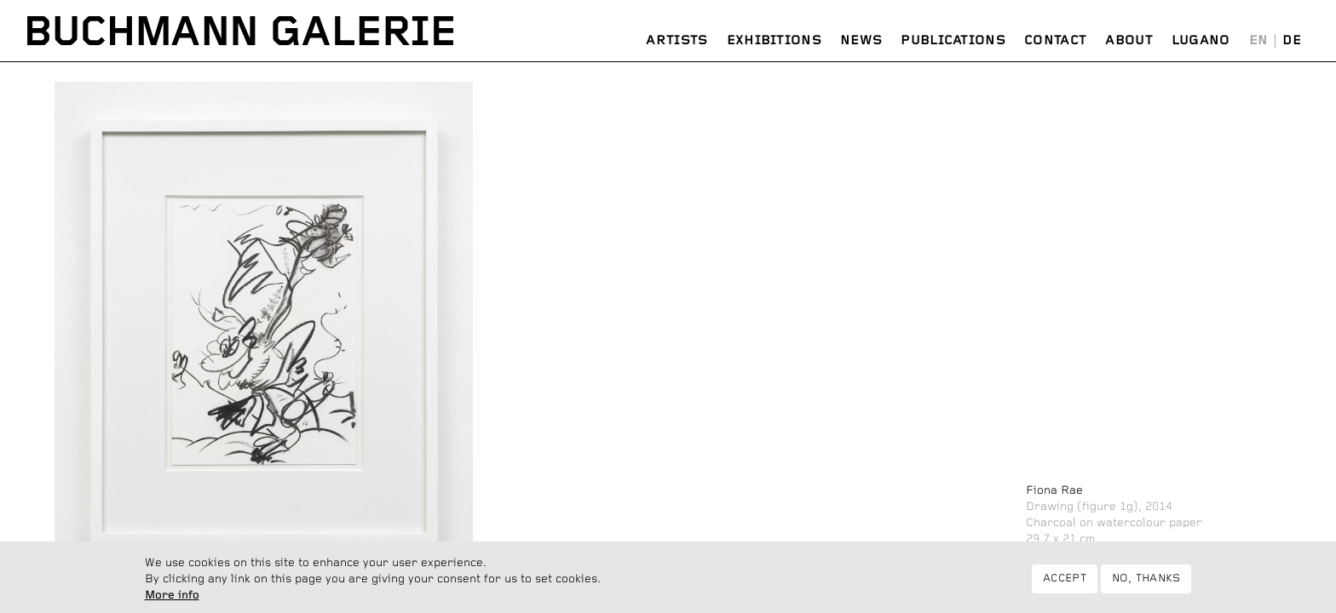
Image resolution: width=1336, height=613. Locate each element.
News (861, 40)
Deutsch (1291, 41)
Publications (953, 40)
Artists (676, 40)
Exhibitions (774, 40)
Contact (1055, 40)
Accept (1064, 582)
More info (172, 598)
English (1259, 41)
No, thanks (1146, 582)
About (1129, 40)
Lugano (1201, 40)
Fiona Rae (1054, 490)
